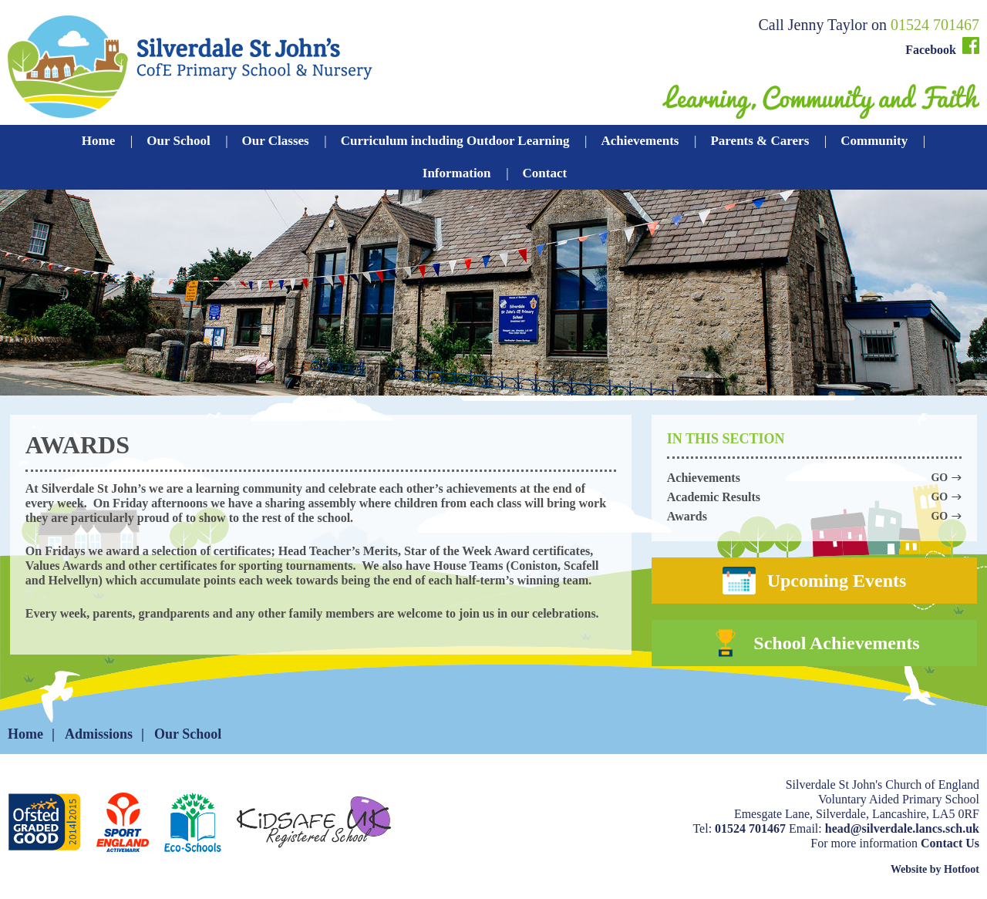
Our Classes (275, 140)
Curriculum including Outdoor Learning (455, 140)
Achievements (640, 140)
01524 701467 (935, 24)
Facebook (942, 46)
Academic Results (814, 496)
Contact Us (950, 843)
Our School (178, 140)
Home (98, 140)
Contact (545, 173)
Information (457, 173)
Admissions (99, 734)
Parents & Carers (759, 140)
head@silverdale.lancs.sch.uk (902, 828)
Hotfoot (961, 869)
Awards (814, 516)
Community (874, 140)
